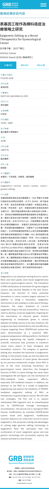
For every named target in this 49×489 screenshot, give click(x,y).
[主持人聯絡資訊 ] (24, 57)
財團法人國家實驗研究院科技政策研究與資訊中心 (27, 471)
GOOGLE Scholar (8, 53)
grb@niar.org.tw (26, 483)
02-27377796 (17, 477)
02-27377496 (26, 477)
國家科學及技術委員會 (27, 468)
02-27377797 (36, 477)
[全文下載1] (18, 48)
